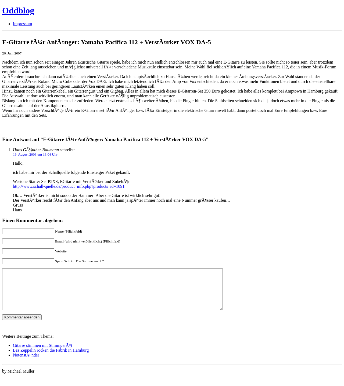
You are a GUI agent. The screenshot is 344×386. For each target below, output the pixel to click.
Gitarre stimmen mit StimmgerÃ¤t (42, 353)
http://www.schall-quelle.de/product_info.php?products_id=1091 (68, 186)
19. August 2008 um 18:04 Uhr (35, 154)
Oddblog (18, 10)
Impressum (22, 23)
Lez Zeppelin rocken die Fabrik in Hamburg (51, 358)
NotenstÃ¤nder (26, 363)
